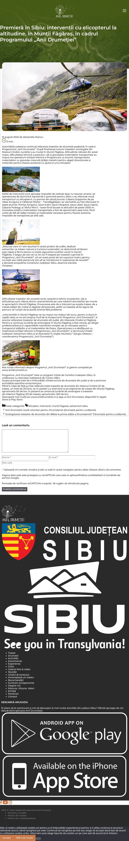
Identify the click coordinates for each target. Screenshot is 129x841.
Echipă (12, 691)
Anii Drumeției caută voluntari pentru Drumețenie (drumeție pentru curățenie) (50, 410)
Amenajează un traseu (21, 677)
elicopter (33, 406)
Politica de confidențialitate (22, 818)
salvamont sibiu (79, 406)
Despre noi (14, 685)
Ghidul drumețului (18, 674)
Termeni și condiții (17, 812)
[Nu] (38, 838)
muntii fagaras (60, 406)
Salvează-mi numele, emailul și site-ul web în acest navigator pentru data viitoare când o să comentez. (62, 469)
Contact (12, 696)
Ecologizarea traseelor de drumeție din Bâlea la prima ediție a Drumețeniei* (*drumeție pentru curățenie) (65, 414)
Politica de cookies (17, 815)
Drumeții (13, 655)
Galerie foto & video (19, 669)
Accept (7, 837)
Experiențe (14, 663)
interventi (45, 406)
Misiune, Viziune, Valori (21, 688)
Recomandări (16, 680)
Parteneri (13, 693)
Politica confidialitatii (91, 475)
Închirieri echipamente (21, 683)
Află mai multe (24, 837)
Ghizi (11, 666)
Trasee (11, 653)
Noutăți (12, 672)
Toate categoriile (14, 406)
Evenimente (15, 661)
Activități (13, 658)
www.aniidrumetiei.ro (14, 370)
